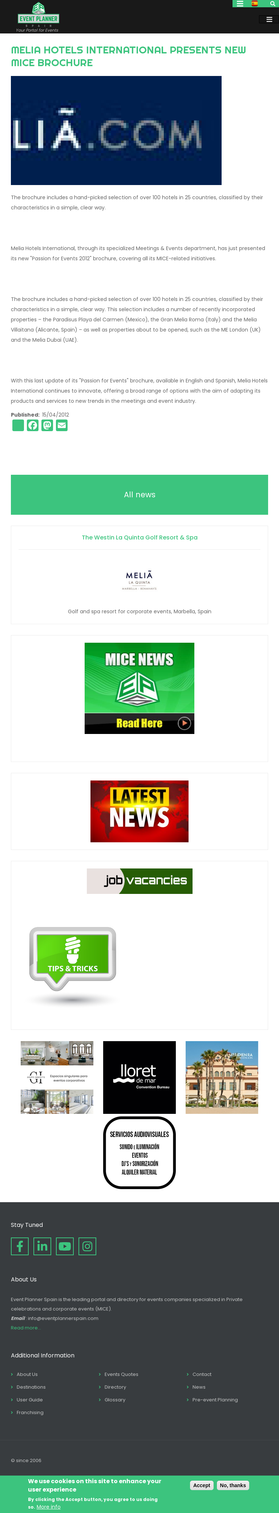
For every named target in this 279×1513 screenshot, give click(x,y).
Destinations (31, 1387)
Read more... (26, 1327)
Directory (115, 1387)
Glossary (115, 1399)
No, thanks (233, 1485)
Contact (202, 1374)
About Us (27, 1374)
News (199, 1387)
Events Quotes (121, 1374)
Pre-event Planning (215, 1399)
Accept (201, 1485)
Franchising (30, 1412)
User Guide (30, 1399)
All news (139, 494)
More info (49, 1506)
